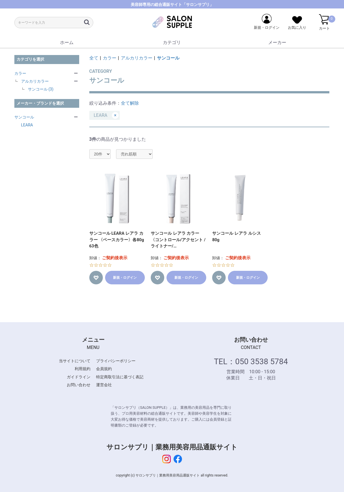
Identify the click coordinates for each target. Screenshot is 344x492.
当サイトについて (74, 361)
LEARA (27, 125)
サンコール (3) (41, 89)
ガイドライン (78, 377)
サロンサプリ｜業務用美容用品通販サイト (172, 447)
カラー (20, 73)
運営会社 (104, 385)
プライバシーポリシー (116, 361)
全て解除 (130, 103)
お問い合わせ (78, 385)
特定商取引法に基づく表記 (119, 377)
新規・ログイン (125, 278)
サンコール (24, 117)
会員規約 (104, 368)
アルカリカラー (35, 81)
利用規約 (82, 368)
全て (93, 58)
